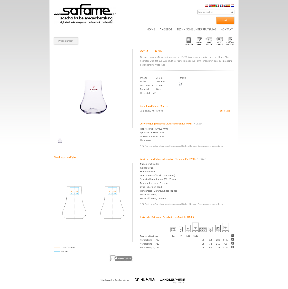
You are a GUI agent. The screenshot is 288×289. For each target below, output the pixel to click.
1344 (225, 247)
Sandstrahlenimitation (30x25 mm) (158, 179)
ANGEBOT (166, 29)
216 (218, 243)
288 (218, 239)
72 (210, 243)
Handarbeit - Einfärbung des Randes (158, 190)
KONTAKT (227, 29)
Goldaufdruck (147, 167)
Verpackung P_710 (149, 243)
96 (210, 247)
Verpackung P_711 (149, 247)
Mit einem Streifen (149, 163)
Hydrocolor (146, 140)
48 (203, 247)
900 (225, 243)
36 (203, 239)
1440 (225, 239)
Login (225, 20)
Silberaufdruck (147, 171)
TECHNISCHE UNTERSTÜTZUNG (196, 29)
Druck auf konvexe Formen (154, 183)
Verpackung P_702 (149, 239)
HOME (151, 29)
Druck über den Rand (151, 186)
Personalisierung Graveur (153, 198)
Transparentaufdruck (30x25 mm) (157, 175)
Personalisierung (148, 194)
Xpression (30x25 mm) (152, 132)
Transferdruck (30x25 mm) (154, 128)
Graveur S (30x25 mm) (152, 136)
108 (211, 239)
